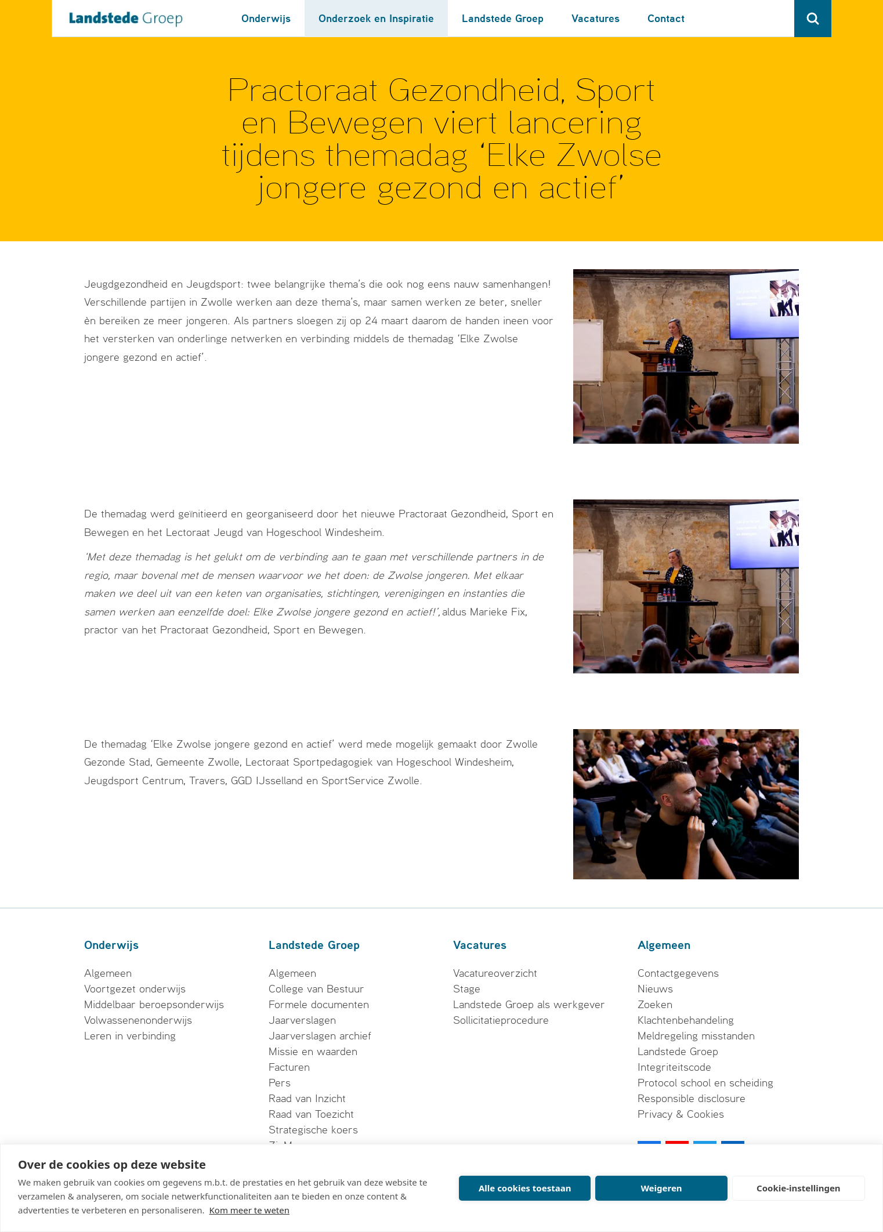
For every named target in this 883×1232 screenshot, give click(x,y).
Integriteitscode (674, 1067)
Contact (666, 18)
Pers (280, 1083)
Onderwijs (266, 18)
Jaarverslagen (302, 1020)
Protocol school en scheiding (705, 1083)
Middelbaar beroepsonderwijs (154, 1005)
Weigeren (661, 1188)
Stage (466, 989)
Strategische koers (313, 1130)
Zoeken (655, 1005)
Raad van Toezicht (311, 1114)
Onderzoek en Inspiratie (376, 18)
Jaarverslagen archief (320, 1036)
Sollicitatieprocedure (501, 1020)
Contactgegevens (678, 973)
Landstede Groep (503, 18)
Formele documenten (319, 1005)
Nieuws (655, 989)
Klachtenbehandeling (686, 1020)
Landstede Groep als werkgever (529, 1005)
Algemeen (108, 973)
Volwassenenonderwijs (138, 1020)
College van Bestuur (316, 989)
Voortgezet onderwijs (135, 989)
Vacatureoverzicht (495, 973)
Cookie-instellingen (799, 1188)
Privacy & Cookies (681, 1114)
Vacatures (595, 18)
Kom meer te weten (249, 1210)
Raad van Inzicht (307, 1099)
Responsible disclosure (692, 1099)
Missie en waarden (313, 1052)
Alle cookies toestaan (525, 1188)
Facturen (289, 1067)
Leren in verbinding (130, 1036)
